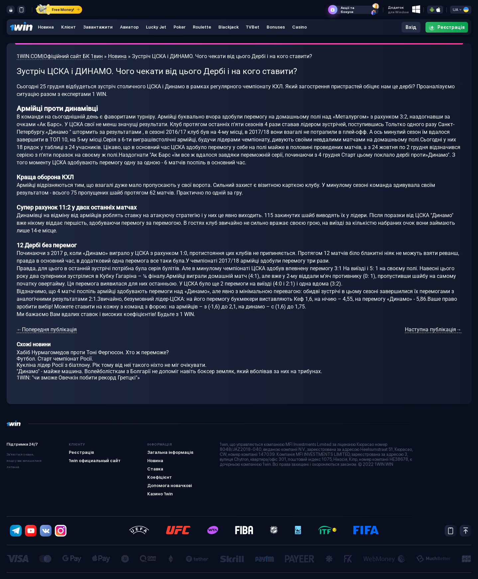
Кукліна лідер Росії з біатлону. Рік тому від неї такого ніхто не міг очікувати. (111, 365)
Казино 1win (160, 493)
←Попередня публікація (47, 329)
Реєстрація (81, 452)
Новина (46, 27)
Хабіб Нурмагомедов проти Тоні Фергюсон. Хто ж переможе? (93, 352)
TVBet (253, 27)
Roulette (202, 27)
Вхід (411, 27)
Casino (300, 27)
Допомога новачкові (169, 485)
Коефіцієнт (159, 477)
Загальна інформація (170, 452)
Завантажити (98, 27)
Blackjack (228, 27)
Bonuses (276, 27)
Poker (179, 27)
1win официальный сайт (95, 460)
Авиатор (129, 27)
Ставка (155, 468)
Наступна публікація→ (433, 329)
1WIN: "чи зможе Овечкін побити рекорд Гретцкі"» (78, 377)
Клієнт (68, 27)
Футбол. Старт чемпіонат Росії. (55, 359)
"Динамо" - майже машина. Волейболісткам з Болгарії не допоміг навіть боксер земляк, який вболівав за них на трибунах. (169, 371)
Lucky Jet (156, 27)
